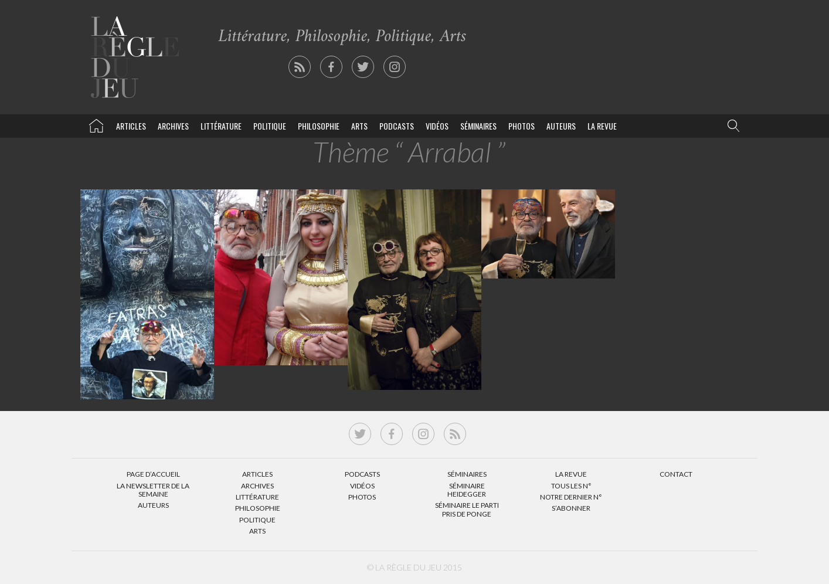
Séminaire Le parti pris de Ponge (467, 509)
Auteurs (561, 126)
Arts (359, 126)
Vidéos (437, 126)
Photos (521, 126)
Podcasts (396, 126)
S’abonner (571, 508)
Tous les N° (571, 485)
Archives (173, 126)
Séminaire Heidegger (466, 489)
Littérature (221, 126)
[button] (731, 126)
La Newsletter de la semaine (153, 489)
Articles (131, 126)
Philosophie (318, 126)
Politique (269, 126)
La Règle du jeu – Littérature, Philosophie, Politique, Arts (96, 123)
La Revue (571, 474)
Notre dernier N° (571, 497)
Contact (676, 474)
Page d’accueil (153, 474)
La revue (602, 126)
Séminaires (478, 126)
